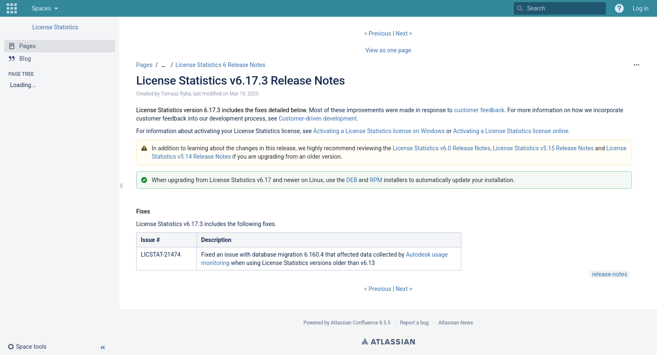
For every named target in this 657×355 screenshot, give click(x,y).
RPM (376, 180)
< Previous (378, 33)
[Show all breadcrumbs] (163, 65)
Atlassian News (455, 323)
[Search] (520, 8)
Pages (144, 65)
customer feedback (479, 110)
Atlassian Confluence (354, 323)
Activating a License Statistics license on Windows (379, 131)
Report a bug (414, 323)
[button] (11, 8)
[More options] (636, 65)
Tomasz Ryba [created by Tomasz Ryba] (176, 94)
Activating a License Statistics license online (510, 131)
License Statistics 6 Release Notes (220, 65)
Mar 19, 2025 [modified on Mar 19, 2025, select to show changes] (244, 94)
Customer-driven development (318, 118)
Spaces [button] (41, 8)
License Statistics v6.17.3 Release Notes (240, 80)
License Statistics (55, 27)
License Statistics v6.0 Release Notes (441, 148)
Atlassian (388, 341)
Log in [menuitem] (641, 8)
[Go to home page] (23, 8)
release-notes (609, 274)
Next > (404, 33)
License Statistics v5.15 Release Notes (543, 148)
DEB (352, 180)
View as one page (388, 50)
